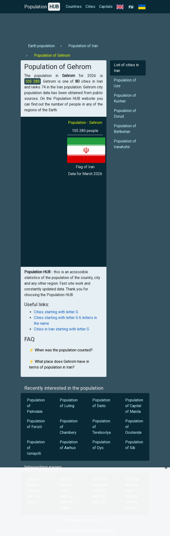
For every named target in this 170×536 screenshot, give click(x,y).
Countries (74, 6)
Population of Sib (134, 445)
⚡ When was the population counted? (61, 350)
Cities (90, 6)
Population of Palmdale (36, 406)
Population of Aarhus (69, 445)
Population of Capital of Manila (134, 406)
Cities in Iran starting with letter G (61, 329)
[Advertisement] (85, 26)
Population (42, 7)
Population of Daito (101, 403)
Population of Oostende (134, 427)
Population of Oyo (101, 445)
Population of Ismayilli (36, 448)
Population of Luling (69, 403)
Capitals (106, 6)
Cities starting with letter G (56, 312)
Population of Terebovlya (101, 427)
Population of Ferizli (36, 424)
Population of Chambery (69, 427)
